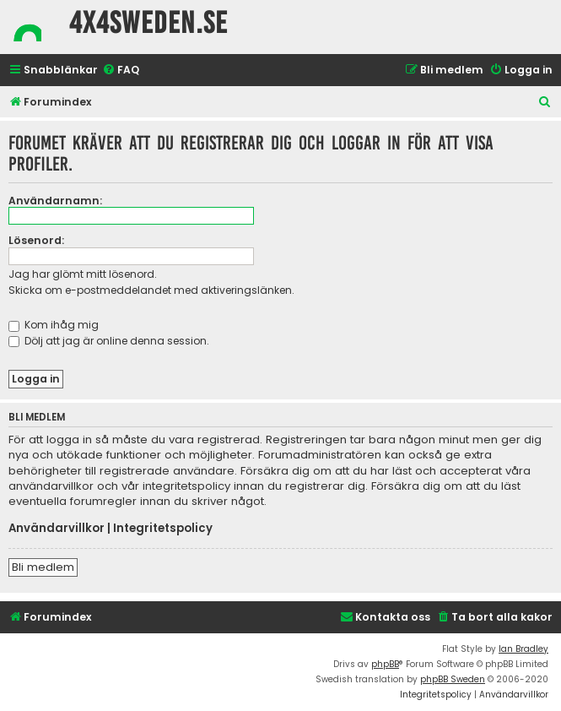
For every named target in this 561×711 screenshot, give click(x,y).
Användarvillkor (56, 528)
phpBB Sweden (452, 679)
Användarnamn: (55, 200)
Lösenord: (36, 240)
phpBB (385, 664)
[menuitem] (120, 70)
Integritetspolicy (163, 528)
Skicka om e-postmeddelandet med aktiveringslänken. (151, 290)
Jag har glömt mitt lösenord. (82, 274)
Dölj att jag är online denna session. (108, 341)
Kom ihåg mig (53, 325)
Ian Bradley (523, 649)
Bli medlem (43, 567)
